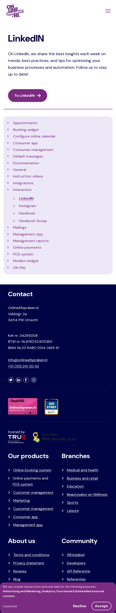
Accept (101, 606)
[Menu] (107, 11)
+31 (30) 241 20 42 (23, 366)
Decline (79, 606)
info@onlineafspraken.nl (27, 360)
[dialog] (58, 597)
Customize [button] (10, 606)
